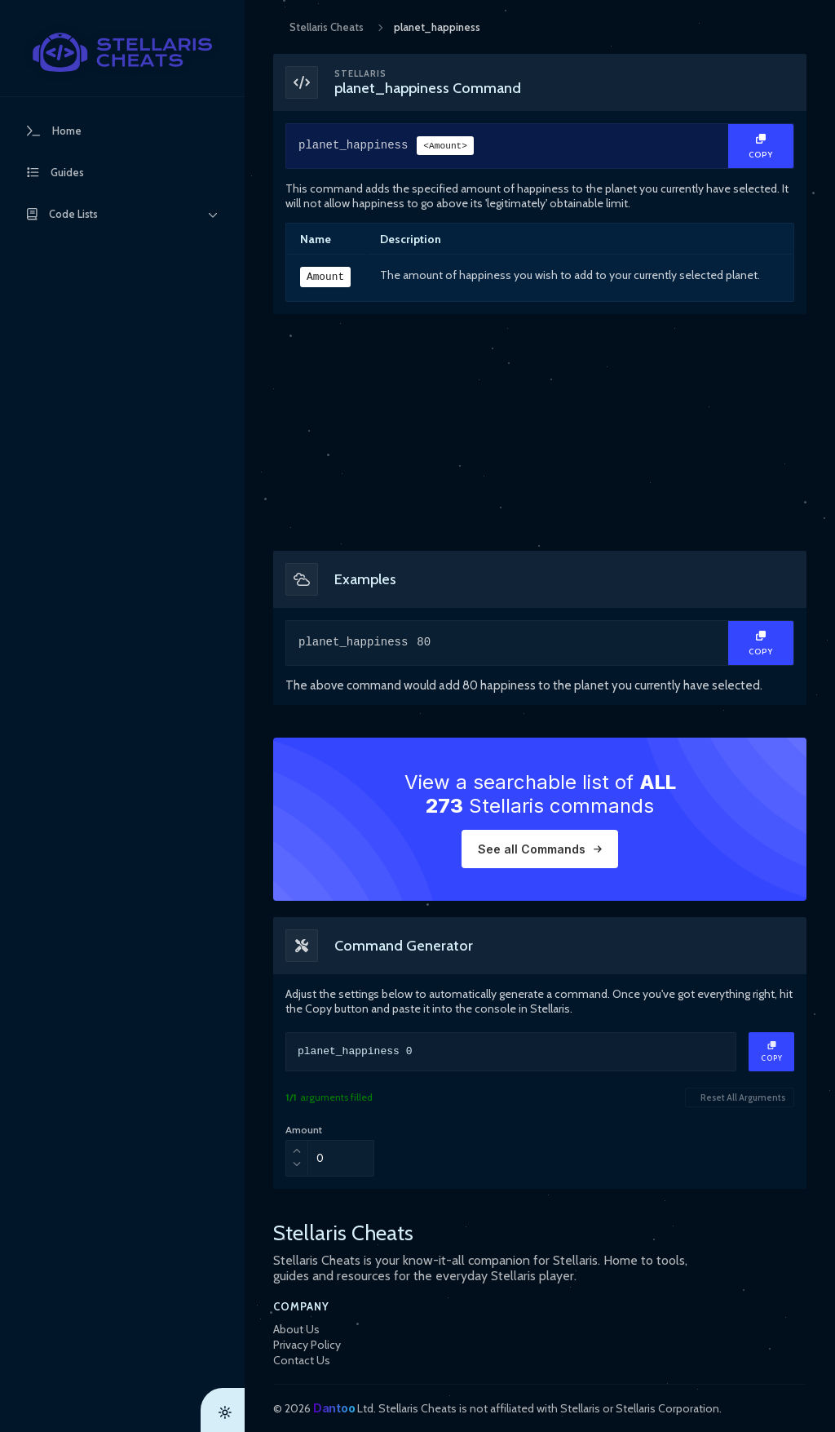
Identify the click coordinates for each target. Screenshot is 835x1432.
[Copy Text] (760, 146)
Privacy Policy (307, 1344)
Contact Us (301, 1360)
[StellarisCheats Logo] (122, 52)
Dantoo (334, 1408)
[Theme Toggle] (223, 1410)
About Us (296, 1329)
